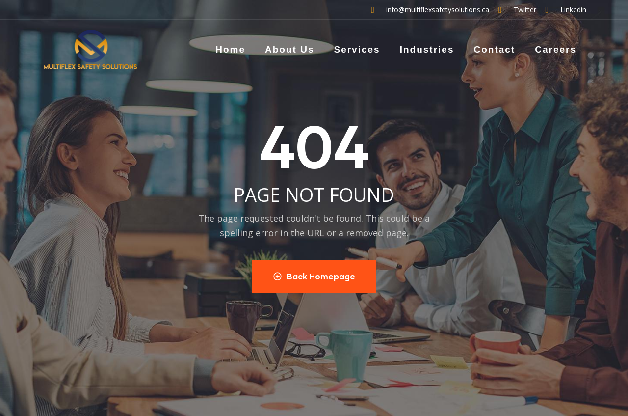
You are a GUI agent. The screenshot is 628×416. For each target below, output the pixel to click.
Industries (427, 49)
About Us (289, 49)
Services (357, 49)
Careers (555, 49)
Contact (494, 49)
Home (230, 49)
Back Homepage (314, 276)
